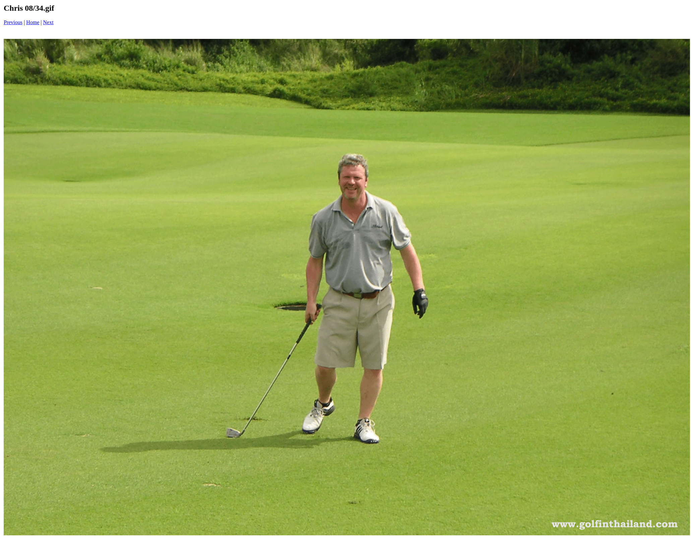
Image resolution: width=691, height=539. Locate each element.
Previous (13, 22)
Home (32, 22)
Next (48, 22)
